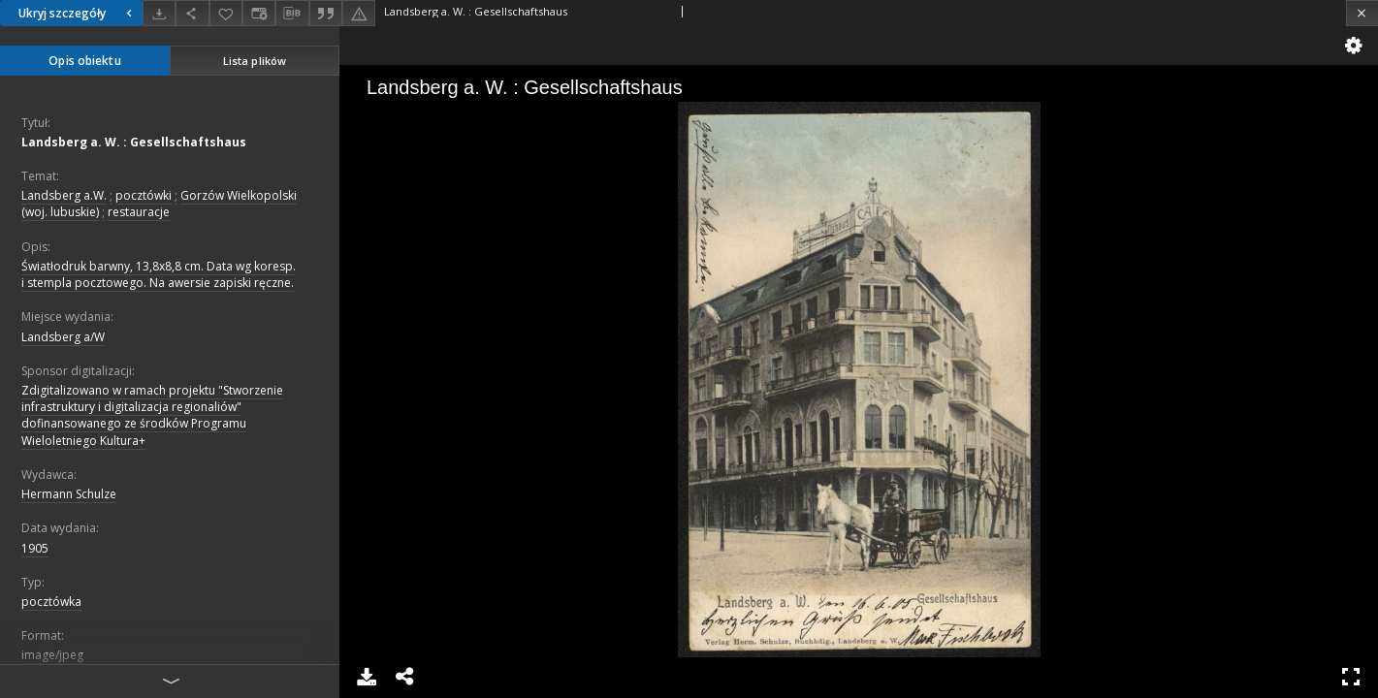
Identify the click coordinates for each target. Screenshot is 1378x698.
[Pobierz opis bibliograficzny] (291, 13)
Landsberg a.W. (64, 195)
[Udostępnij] (192, 13)
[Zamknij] (1362, 13)
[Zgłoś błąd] (358, 13)
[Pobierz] (159, 13)
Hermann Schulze (68, 494)
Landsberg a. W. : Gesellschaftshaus (133, 142)
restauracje (139, 212)
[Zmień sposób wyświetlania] (258, 13)
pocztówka (51, 601)
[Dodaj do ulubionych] (225, 13)
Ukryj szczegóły (77, 13)
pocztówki (143, 195)
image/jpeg (52, 655)
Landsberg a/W (63, 337)
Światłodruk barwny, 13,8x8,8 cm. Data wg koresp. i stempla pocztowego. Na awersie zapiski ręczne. (158, 274)
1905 (34, 548)
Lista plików (254, 60)
